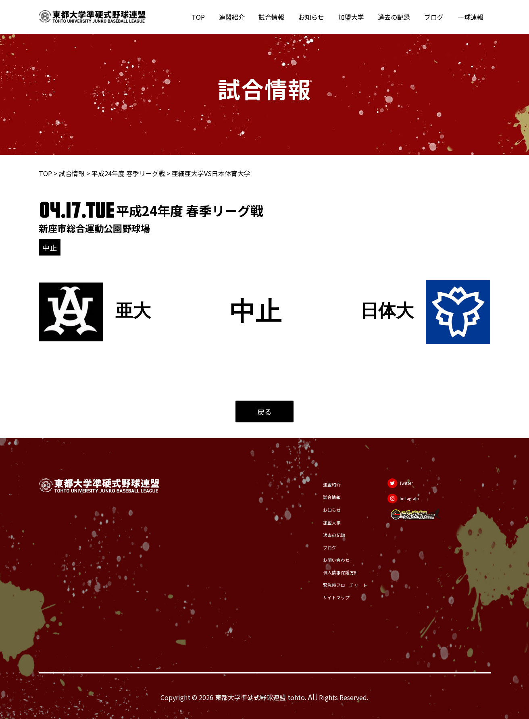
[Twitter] (407, 482)
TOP (206, 17)
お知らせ (316, 17)
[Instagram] (410, 502)
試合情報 (277, 17)
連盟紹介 (239, 17)
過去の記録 (397, 17)
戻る (264, 411)
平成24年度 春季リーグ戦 (128, 173)
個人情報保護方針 (328, 571)
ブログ (435, 17)
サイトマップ (322, 597)
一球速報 (471, 17)
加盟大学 (355, 17)
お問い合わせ (322, 558)
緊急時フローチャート (335, 584)
